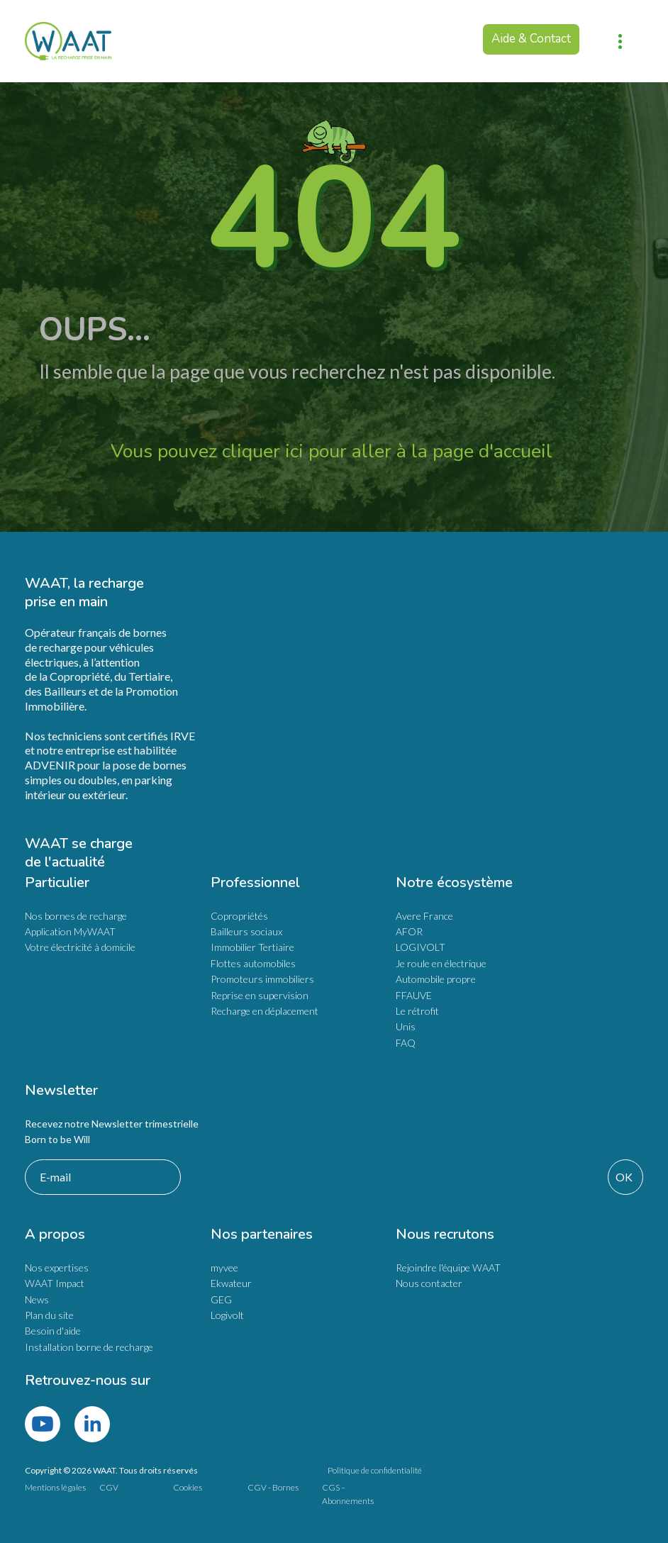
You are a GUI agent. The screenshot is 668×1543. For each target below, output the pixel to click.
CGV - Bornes (273, 1487)
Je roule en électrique (441, 963)
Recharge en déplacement (264, 1011)
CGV (108, 1487)
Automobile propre (436, 979)
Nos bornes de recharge (76, 916)
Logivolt (227, 1315)
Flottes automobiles (253, 963)
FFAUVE (414, 995)
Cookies (187, 1487)
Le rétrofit (417, 1011)
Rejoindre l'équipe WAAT (448, 1267)
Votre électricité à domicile (80, 947)
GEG (221, 1299)
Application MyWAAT (70, 931)
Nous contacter (429, 1283)
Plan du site (49, 1315)
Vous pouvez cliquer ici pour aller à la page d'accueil (334, 451)
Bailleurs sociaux (246, 931)
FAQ (406, 1043)
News (37, 1299)
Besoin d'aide (53, 1331)
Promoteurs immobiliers (262, 979)
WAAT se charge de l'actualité (80, 853)
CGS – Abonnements (348, 1494)
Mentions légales (55, 1487)
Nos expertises (57, 1267)
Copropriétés (239, 916)
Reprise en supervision (259, 995)
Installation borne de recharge (89, 1347)
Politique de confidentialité (375, 1470)
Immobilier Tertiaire (252, 947)
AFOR (409, 931)
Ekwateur (231, 1283)
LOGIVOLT (420, 947)
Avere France (424, 916)
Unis (406, 1026)
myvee (224, 1267)
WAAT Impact (54, 1283)
